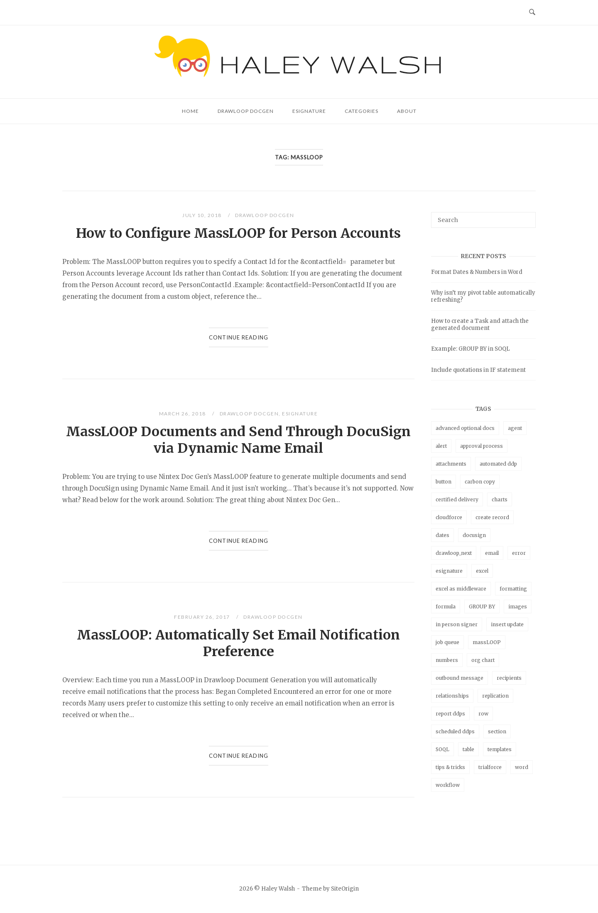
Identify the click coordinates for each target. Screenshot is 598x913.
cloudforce (449, 517)
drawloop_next (454, 553)
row (483, 713)
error (519, 553)
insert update (507, 624)
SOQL (442, 749)
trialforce (490, 767)
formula (446, 606)
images (517, 606)
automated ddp (498, 464)
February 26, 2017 (202, 617)
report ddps (450, 713)
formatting (513, 589)
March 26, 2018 (183, 413)
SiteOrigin (345, 888)
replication (495, 696)
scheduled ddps (455, 731)
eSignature (309, 111)
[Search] (526, 216)
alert (441, 446)
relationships (452, 696)
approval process (481, 446)
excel (482, 571)
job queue (447, 642)
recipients (509, 678)
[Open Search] (532, 12)
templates (500, 749)
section (497, 731)
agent (515, 428)
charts (499, 499)
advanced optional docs (465, 428)
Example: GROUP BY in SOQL (470, 348)
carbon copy (480, 481)
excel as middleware (461, 589)
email (492, 553)
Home (190, 111)
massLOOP (487, 642)
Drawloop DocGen (246, 111)
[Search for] (483, 220)
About (407, 111)
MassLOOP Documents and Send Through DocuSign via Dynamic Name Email (238, 439)
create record (492, 517)
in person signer (457, 624)
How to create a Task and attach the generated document (480, 324)
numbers (447, 660)
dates (442, 535)
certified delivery (457, 499)
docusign (474, 535)
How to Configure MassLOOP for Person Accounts (238, 233)
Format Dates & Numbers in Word (476, 272)
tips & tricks (450, 767)
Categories (361, 111)
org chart (483, 660)
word (521, 767)
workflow (448, 785)
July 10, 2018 (202, 215)
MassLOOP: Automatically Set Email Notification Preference (238, 643)
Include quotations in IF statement (478, 370)
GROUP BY (482, 606)
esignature (449, 571)
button (443, 481)
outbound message (459, 678)
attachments (451, 464)
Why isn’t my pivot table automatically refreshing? (483, 296)
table (468, 749)
